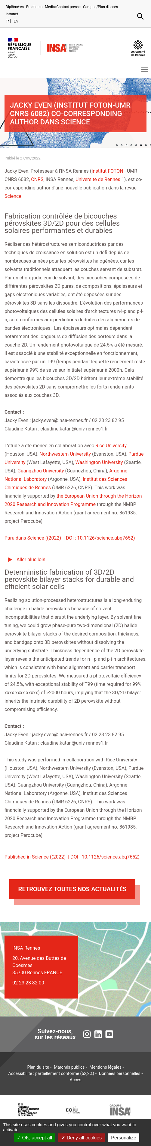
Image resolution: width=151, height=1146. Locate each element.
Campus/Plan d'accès (100, 7)
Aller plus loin (31, 559)
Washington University (99, 462)
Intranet (12, 14)
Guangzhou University (40, 471)
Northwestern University (65, 454)
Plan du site (38, 1067)
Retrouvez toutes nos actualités (72, 889)
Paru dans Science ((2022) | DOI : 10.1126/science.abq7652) (70, 538)
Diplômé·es (15, 7)
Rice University (111, 445)
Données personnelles (119, 1073)
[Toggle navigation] (144, 69)
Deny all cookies (81, 1137)
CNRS (37, 179)
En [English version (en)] (15, 21)
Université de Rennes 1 (100, 179)
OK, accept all (34, 1137)
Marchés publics (69, 1067)
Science (13, 196)
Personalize (123, 1137)
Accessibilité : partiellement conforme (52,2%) (51, 1073)
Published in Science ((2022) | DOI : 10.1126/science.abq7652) (72, 857)
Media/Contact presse (63, 7)
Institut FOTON (107, 171)
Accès (75, 1079)
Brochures (34, 7)
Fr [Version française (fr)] (7, 21)
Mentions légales (105, 1067)
